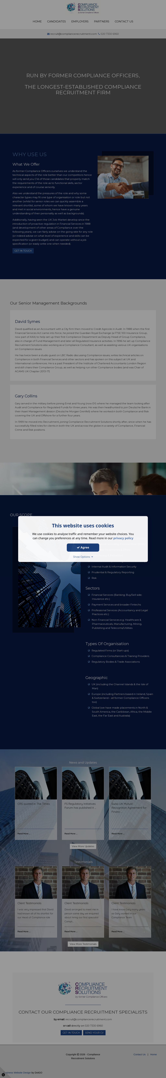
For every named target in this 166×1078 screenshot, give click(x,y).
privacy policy (123, 538)
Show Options (83, 557)
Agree (83, 547)
